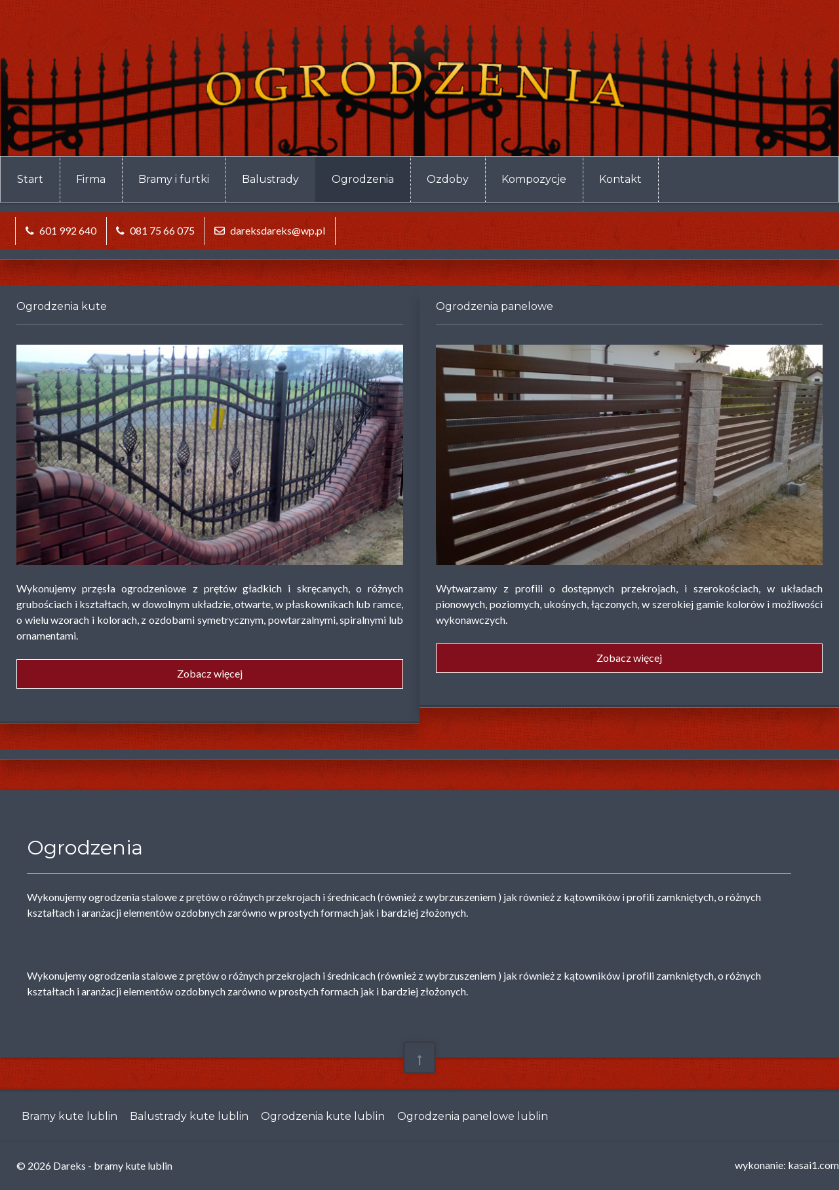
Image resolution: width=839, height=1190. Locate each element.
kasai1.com (813, 1165)
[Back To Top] (419, 1057)
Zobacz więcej (210, 673)
